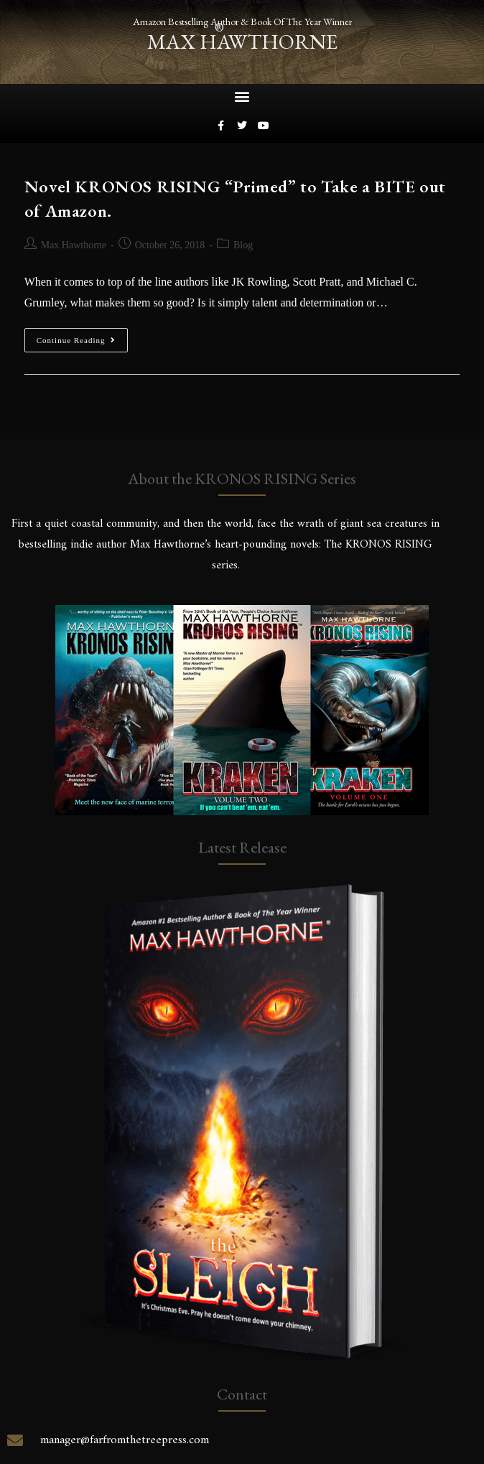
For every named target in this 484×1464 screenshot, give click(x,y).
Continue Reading (83, 336)
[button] (242, 96)
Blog (243, 245)
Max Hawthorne (73, 245)
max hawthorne (242, 41)
